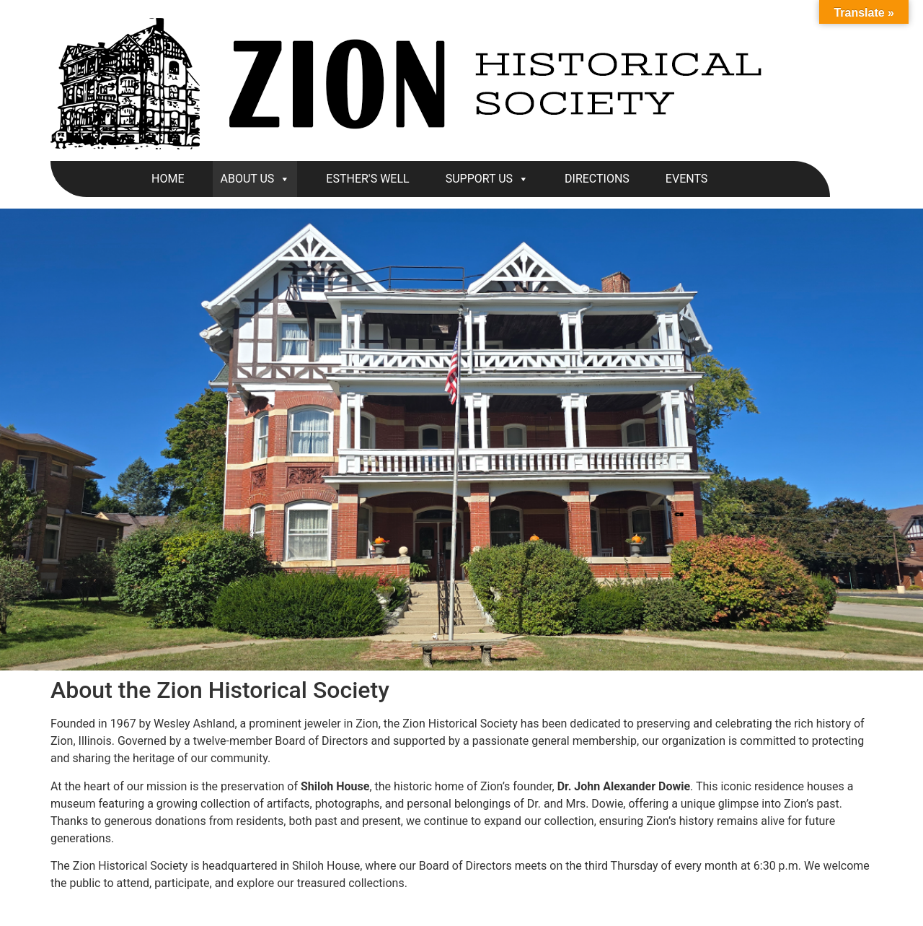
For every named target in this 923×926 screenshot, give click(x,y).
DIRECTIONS (597, 178)
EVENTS (686, 178)
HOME (167, 178)
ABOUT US (255, 179)
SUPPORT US (487, 179)
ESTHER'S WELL (367, 178)
